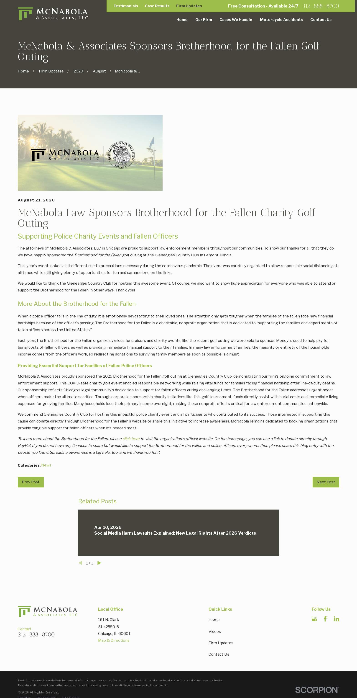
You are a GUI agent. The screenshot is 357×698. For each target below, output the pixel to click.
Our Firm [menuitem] (203, 19)
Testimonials (125, 6)
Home (214, 620)
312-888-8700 (320, 6)
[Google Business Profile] (314, 618)
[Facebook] (325, 618)
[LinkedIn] (336, 618)
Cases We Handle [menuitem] (235, 19)
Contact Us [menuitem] (321, 19)
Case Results (157, 6)
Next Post (326, 482)
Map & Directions (114, 640)
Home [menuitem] (182, 19)
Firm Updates (189, 6)
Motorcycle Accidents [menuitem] (281, 19)
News (46, 465)
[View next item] (99, 563)
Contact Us (219, 654)
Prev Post (31, 482)
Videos (215, 631)
